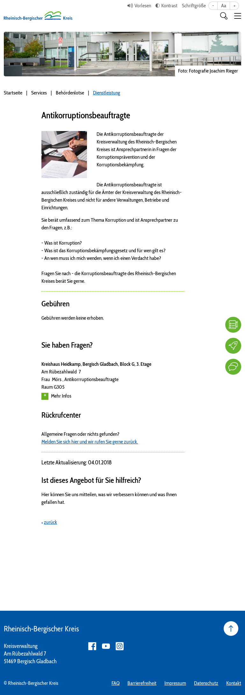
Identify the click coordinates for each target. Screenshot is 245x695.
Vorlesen (142, 6)
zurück (50, 522)
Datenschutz (206, 683)
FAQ (115, 683)
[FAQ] (233, 324)
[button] (237, 16)
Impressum (175, 683)
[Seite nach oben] (231, 628)
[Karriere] (233, 345)
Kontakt (233, 683)
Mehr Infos (56, 396)
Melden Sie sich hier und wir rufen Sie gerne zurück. (89, 442)
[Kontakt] (233, 366)
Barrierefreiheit (141, 683)
